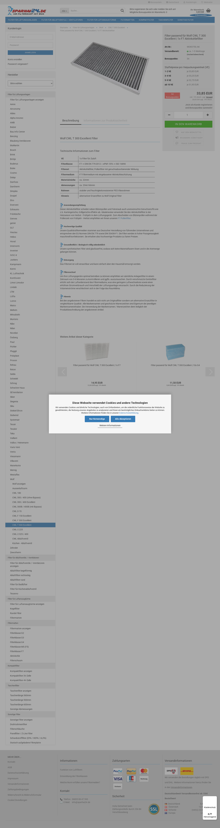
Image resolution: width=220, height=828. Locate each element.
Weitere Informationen (110, 425)
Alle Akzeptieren (123, 419)
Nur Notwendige (97, 419)
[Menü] (215, 798)
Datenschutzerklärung (128, 413)
